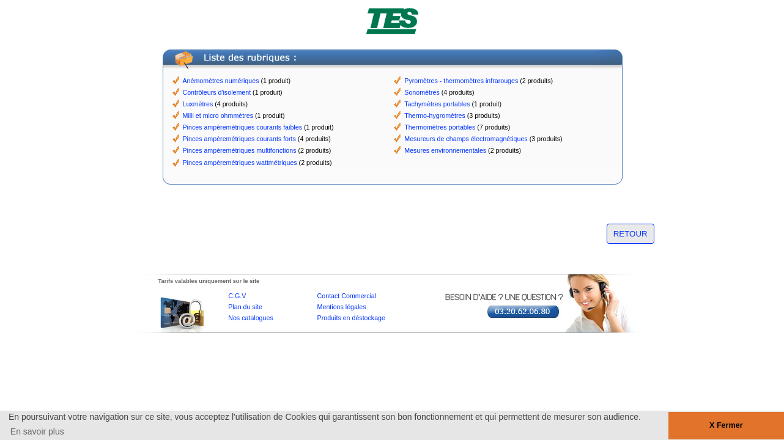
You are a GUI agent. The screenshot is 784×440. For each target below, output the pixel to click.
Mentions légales (341, 306)
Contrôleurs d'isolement (217, 92)
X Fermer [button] (726, 425)
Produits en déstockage (351, 317)
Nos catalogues (250, 317)
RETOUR (630, 233)
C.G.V (237, 295)
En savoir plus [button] (37, 431)
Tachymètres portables (437, 104)
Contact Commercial (347, 295)
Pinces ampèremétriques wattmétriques (240, 162)
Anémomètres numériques (221, 80)
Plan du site (245, 306)
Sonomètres (421, 92)
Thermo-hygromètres (434, 115)
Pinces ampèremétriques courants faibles (242, 127)
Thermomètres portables (439, 127)
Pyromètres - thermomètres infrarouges (461, 80)
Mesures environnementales (445, 150)
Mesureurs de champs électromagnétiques (465, 138)
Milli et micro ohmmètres (218, 115)
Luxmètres (198, 104)
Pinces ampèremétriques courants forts (239, 138)
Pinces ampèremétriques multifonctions (240, 150)
